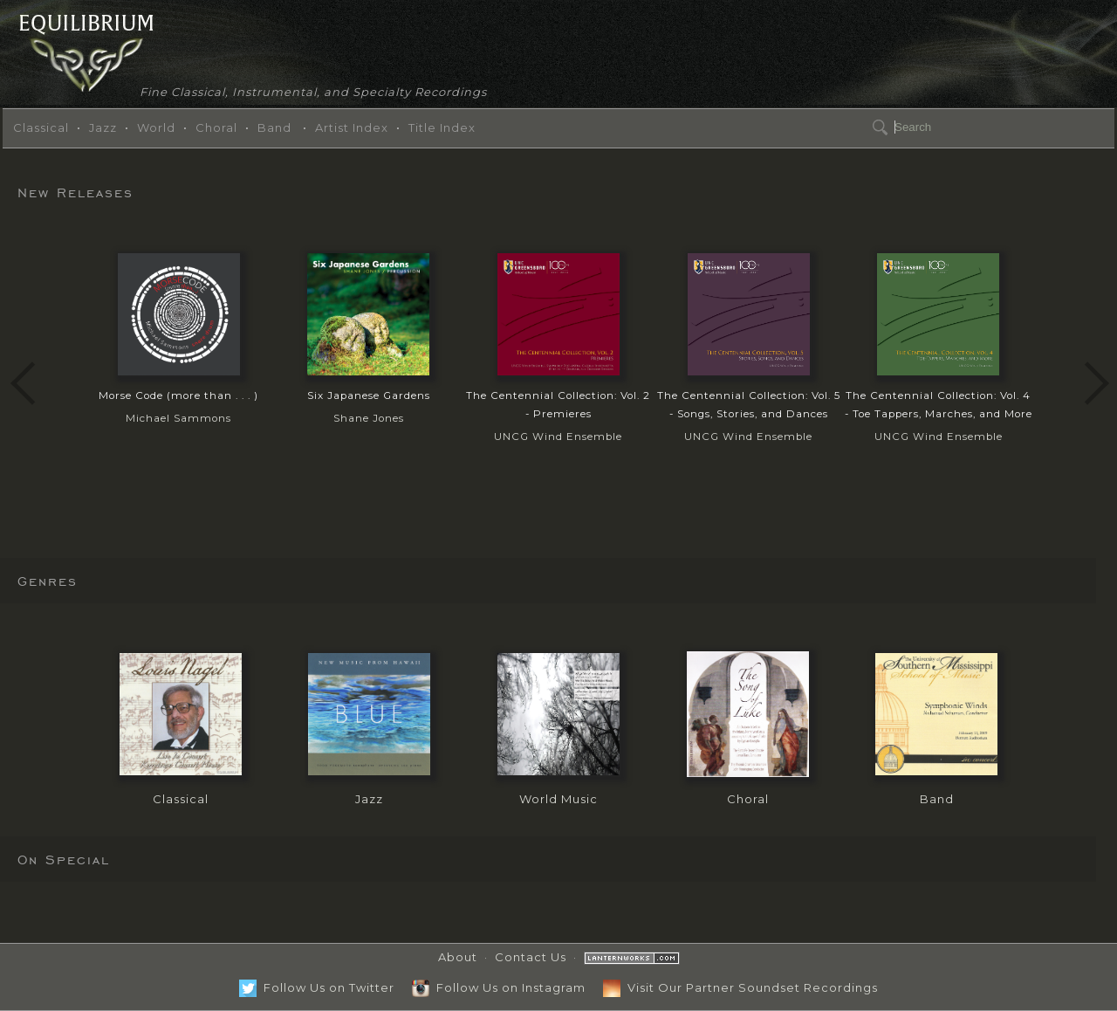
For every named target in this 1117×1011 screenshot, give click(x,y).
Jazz (103, 127)
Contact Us (530, 957)
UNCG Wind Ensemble (558, 415)
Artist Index (351, 127)
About (457, 957)
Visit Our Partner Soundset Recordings (740, 987)
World (156, 127)
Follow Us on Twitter (316, 987)
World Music (558, 799)
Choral (216, 127)
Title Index (442, 127)
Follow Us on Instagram (499, 987)
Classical (41, 127)
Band (274, 127)
